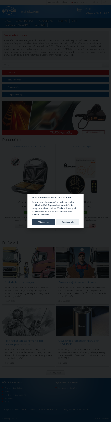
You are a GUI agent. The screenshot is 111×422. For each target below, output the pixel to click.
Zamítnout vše (68, 222)
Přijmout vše (43, 222)
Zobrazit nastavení (40, 214)
